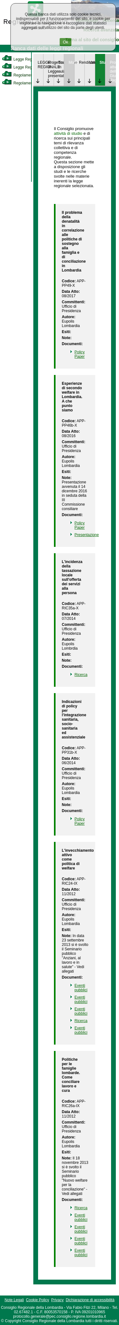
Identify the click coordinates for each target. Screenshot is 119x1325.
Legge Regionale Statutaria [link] (31, 67)
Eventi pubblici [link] (81, 987)
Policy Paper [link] (80, 354)
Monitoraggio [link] (71, 62)
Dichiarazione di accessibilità (90, 1300)
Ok (65, 42)
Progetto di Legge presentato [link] (51, 69)
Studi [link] (102, 62)
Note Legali (14, 1300)
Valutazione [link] (92, 62)
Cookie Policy (37, 1300)
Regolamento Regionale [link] (28, 83)
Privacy (57, 1300)
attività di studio (68, 133)
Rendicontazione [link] (82, 62)
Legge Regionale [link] (22, 59)
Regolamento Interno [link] (25, 75)
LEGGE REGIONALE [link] (40, 64)
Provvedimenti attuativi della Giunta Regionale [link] (113, 71)
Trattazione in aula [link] (61, 67)
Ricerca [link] (81, 674)
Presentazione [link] (87, 535)
